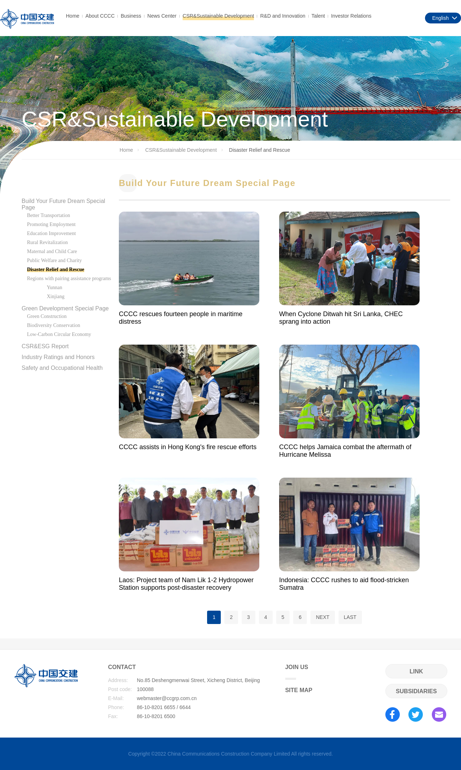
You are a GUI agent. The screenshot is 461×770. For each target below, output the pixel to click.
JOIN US (296, 672)
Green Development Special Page (65, 308)
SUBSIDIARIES (416, 691)
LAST (350, 617)
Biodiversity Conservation (53, 325)
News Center (161, 16)
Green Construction (47, 316)
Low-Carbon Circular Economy (59, 334)
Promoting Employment (51, 224)
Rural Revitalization (47, 242)
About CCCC (100, 16)
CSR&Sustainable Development (218, 16)
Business (131, 16)
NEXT (322, 617)
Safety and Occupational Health (62, 368)
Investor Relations (351, 16)
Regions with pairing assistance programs (69, 278)
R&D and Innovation (282, 16)
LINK (416, 671)
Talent (318, 16)
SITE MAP (299, 690)
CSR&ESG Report (45, 346)
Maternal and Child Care (52, 251)
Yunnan (54, 287)
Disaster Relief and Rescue (55, 269)
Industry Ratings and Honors (58, 357)
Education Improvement (51, 233)
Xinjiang (55, 296)
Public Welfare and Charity (54, 260)
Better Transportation (48, 215)
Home (72, 16)
